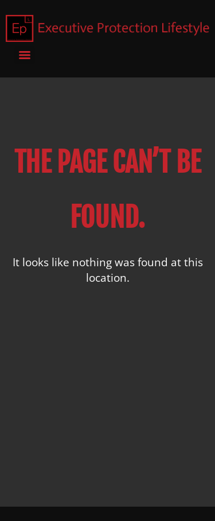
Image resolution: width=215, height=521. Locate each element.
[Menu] (24, 55)
